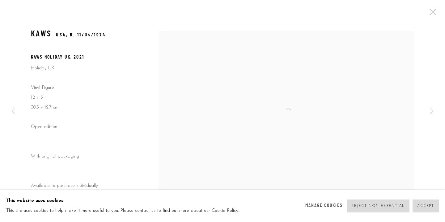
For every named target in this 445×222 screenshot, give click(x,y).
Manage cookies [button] (324, 206)
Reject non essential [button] (378, 206)
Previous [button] (13, 111)
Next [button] (431, 111)
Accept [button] (425, 206)
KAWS (41, 34)
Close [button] (431, 13)
